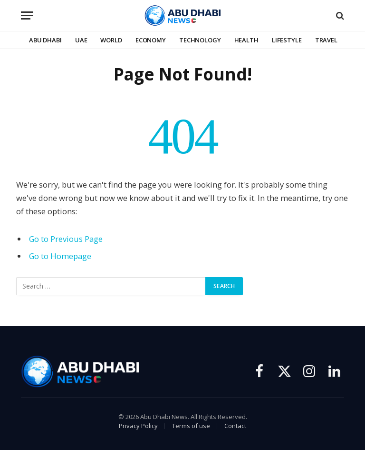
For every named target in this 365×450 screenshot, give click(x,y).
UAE (81, 40)
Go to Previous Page (66, 238)
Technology (200, 40)
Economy (150, 40)
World (111, 40)
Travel (326, 40)
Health (246, 40)
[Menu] (27, 15)
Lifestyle (287, 40)
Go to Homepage (60, 255)
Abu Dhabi (45, 40)
